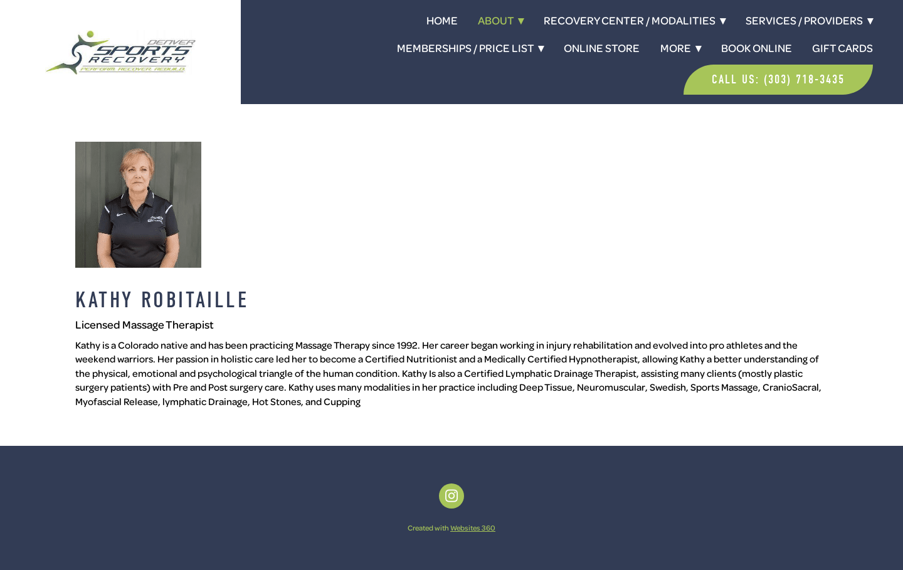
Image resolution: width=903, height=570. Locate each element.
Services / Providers (809, 20)
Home (442, 20)
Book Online (756, 48)
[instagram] (451, 496)
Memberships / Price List (470, 48)
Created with (451, 527)
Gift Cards (842, 48)
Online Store (602, 48)
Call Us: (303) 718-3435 (778, 79)
